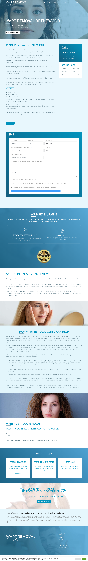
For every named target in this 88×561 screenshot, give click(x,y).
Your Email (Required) (17, 154)
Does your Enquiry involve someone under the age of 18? (27, 161)
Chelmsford (58, 516)
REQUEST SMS (36, 190)
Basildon (13, 516)
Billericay (18, 516)
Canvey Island (52, 516)
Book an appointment (12, 32)
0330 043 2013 (69, 52)
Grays (46, 517)
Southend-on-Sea (11, 520)
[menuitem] (45, 3)
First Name (14, 140)
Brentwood (28, 516)
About (50, 2)
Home (45, 2)
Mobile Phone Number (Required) (20, 147)
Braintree (23, 516)
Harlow (67, 517)
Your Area (47, 147)
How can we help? (16, 170)
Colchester (18, 517)
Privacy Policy (32, 179)
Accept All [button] (84, 558)
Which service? (48, 140)
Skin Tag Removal (56, 3)
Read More (10, 123)
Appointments (77, 2)
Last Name (31, 140)
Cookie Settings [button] (77, 558)
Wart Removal (67, 3)
